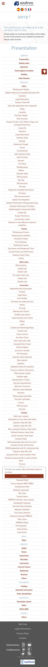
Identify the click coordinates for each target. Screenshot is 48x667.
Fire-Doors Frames (21, 239)
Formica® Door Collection (22, 506)
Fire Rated (22, 164)
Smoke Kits (22, 212)
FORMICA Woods (22, 522)
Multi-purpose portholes (22, 396)
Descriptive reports (24, 602)
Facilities (24, 74)
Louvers (21, 402)
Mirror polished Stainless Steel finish (22, 429)
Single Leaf (22, 268)
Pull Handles (22, 298)
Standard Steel (21, 439)
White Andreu (22, 529)
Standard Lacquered (21, 490)
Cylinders (20, 363)
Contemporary (22, 151)
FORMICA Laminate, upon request (21, 500)
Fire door (22, 409)
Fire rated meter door (21, 275)
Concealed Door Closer (22, 344)
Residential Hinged (21, 144)
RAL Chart (22, 493)
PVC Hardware (22, 354)
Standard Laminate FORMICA (21, 516)
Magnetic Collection (22, 509)
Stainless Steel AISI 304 (22, 422)
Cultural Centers (24, 567)
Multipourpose (22, 167)
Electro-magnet (22, 347)
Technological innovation (24, 71)
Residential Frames (21, 245)
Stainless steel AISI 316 (22, 426)
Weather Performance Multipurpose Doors (22, 203)
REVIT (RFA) (24, 609)
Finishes (24, 413)
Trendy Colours (22, 496)
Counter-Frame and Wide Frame (21, 252)
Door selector (22, 360)
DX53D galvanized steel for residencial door (22, 448)
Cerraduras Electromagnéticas (22, 327)
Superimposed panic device (22, 318)
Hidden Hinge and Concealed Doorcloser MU (22, 93)
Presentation (24, 59)
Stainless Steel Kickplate (22, 389)
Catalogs (24, 586)
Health (24, 548)
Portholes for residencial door (22, 301)
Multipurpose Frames (21, 232)
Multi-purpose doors (22, 196)
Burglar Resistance (22, 216)
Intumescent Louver (22, 219)
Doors (24, 86)
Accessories (24, 285)
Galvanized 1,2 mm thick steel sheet (22, 419)
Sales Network (24, 78)
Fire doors (22, 193)
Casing (21, 258)
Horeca (24, 552)
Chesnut (22, 464)
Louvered (22, 112)
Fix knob (22, 308)
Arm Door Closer (22, 337)
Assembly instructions (24, 590)
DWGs (24, 605)
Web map (22, 624)
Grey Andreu (22, 532)
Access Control (22, 334)
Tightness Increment (22, 386)
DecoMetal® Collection (22, 503)
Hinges (22, 321)
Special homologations (21, 199)
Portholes (21, 393)
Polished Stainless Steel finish (22, 432)
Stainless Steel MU (22, 102)
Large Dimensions (22, 99)
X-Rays (22, 109)
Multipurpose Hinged (21, 89)
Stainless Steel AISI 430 (22, 451)
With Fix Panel (22, 157)
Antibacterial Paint (22, 487)
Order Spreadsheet (24, 594)
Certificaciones (13, 650)
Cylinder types (22, 376)
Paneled (22, 141)
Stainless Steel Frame (21, 255)
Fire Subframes (21, 242)
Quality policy (24, 63)
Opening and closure (21, 311)
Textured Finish (22, 480)
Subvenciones (12, 645)
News (24, 540)
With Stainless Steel (22, 154)
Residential (24, 571)
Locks (22, 324)
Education (24, 559)
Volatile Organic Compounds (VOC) (22, 209)
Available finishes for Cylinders (22, 367)
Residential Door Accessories (21, 288)
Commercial (24, 563)
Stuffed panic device (22, 314)
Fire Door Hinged (20, 115)
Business (24, 574)
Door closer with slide (22, 340)
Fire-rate (22, 186)
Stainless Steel (22, 138)
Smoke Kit (22, 128)
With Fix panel (22, 119)
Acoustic (21, 160)
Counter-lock (22, 331)
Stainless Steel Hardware (22, 357)
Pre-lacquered (21, 526)
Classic (22, 147)
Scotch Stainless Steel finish (22, 435)
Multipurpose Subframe (21, 235)
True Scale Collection (22, 513)
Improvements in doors (21, 380)
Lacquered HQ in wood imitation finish (21, 454)
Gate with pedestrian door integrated (22, 106)
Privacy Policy (23, 633)
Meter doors (24, 262)
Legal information (23, 628)
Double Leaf (22, 272)
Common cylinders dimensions (22, 370)
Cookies (22, 638)
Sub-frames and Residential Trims (21, 248)
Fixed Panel (22, 295)
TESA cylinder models (22, 373)
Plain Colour (22, 519)
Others (22, 305)
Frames (24, 229)
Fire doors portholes (22, 399)
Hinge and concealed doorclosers (21, 190)
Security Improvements (22, 383)
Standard (22, 96)
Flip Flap (21, 180)
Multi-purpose (22, 177)
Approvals (24, 67)
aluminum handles (22, 350)
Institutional (24, 556)
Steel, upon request (21, 416)
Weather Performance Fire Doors (22, 206)
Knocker (22, 292)
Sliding (21, 170)
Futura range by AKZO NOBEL (22, 483)
